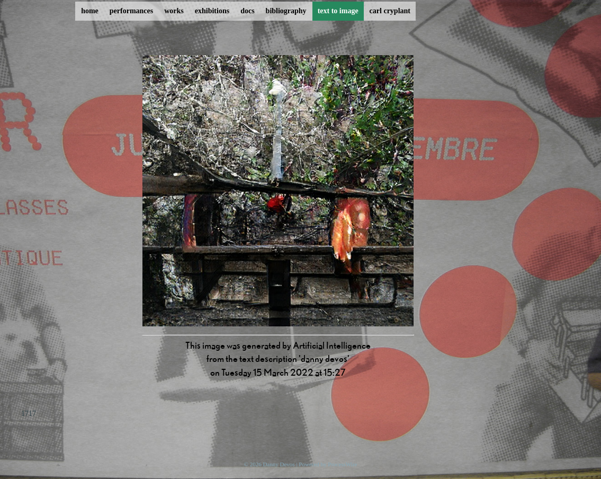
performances (131, 11)
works (174, 11)
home (89, 11)
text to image (338, 11)
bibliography (286, 11)
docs (247, 11)
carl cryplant (390, 11)
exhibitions (212, 11)
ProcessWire (342, 464)
